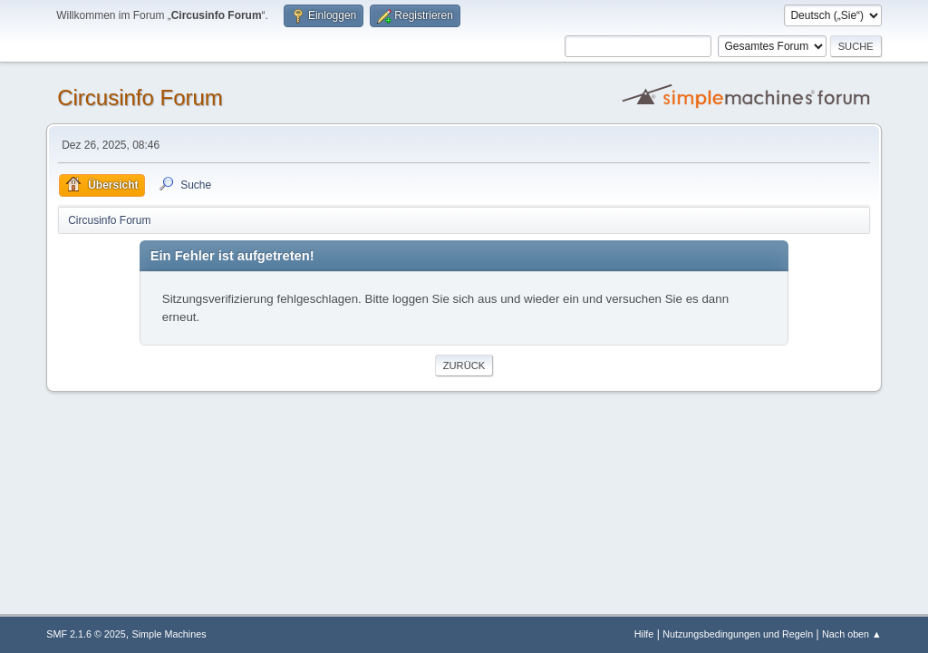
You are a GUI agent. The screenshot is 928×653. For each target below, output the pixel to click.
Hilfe (644, 634)
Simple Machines (169, 634)
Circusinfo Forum (140, 97)
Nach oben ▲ (852, 634)
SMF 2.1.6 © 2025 (86, 634)
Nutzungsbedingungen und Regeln (737, 634)
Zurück (464, 365)
